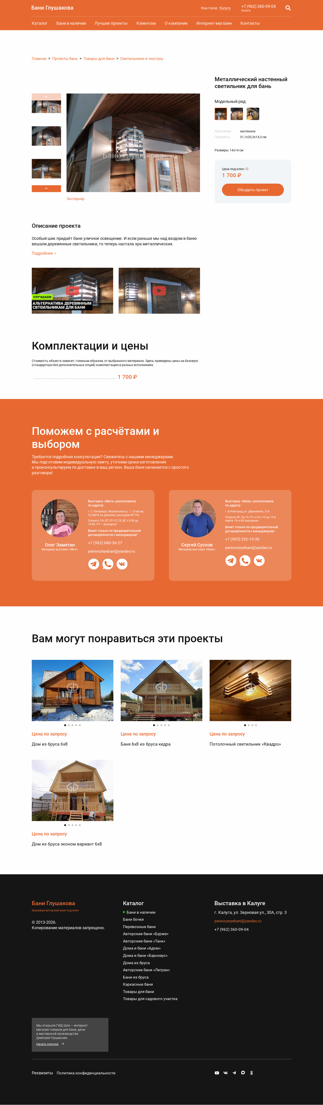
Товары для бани (139, 991)
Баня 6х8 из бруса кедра (147, 744)
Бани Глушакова (53, 7)
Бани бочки (134, 919)
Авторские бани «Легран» (147, 969)
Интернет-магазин (214, 23)
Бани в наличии (71, 23)
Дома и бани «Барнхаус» (146, 955)
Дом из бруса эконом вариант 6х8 (68, 844)
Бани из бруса (136, 976)
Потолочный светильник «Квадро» (247, 744)
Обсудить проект (253, 189)
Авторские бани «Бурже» (147, 933)
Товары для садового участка (152, 998)
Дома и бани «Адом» (142, 948)
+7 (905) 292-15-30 (242, 539)
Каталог (40, 23)
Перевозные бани (140, 926)
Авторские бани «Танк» (145, 941)
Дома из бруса (137, 962)
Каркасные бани (139, 984)
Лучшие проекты (111, 23)
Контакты (250, 23)
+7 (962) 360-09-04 (258, 6)
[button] (46, 188)
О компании (176, 23)
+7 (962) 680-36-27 (105, 542)
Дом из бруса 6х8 (50, 744)
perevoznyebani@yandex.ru (113, 550)
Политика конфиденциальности (87, 1072)
